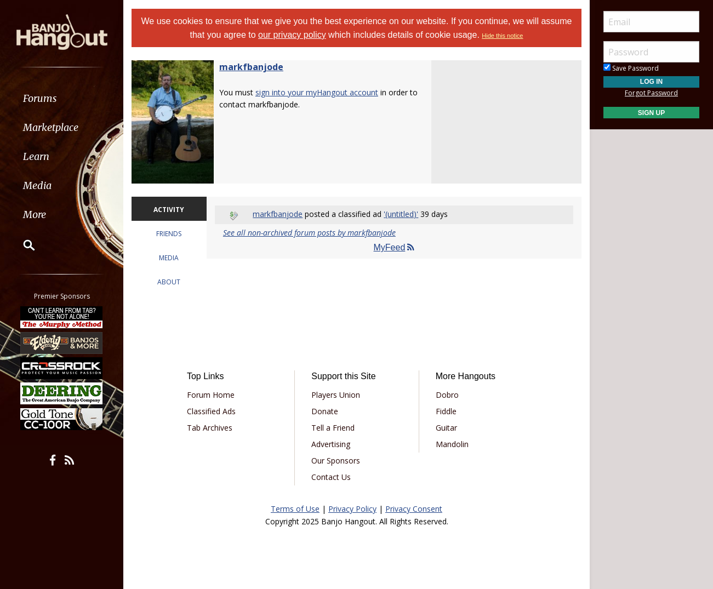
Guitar (446, 427)
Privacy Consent (413, 509)
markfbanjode (251, 67)
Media (37, 185)
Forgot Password (651, 93)
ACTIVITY (168, 209)
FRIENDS (168, 233)
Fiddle (446, 411)
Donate (324, 411)
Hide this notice (502, 35)
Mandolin (452, 444)
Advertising (330, 444)
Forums (40, 98)
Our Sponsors (335, 460)
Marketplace (50, 127)
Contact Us (331, 477)
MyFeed (394, 247)
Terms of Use (295, 509)
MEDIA (169, 257)
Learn (36, 156)
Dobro (447, 395)
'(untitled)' (401, 214)
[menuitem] (61, 98)
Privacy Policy (352, 509)
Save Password (631, 68)
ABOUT (168, 282)
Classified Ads (211, 411)
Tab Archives (209, 427)
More (34, 214)
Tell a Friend (333, 427)
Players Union (335, 395)
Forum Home (211, 395)
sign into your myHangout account (316, 92)
